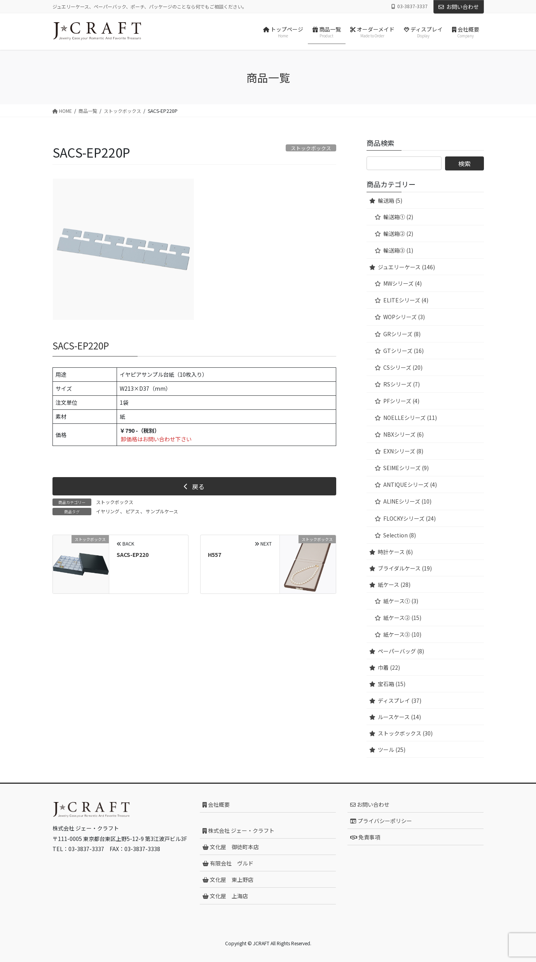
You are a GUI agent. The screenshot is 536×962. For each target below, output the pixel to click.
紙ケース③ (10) (402, 634)
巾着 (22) (389, 667)
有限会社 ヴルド (228, 863)
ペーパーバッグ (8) (401, 651)
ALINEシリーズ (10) (407, 501)
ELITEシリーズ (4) (405, 300)
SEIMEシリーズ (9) (406, 468)
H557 (214, 554)
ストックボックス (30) (405, 733)
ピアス (133, 511)
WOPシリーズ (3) (404, 317)
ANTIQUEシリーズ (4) (410, 484)
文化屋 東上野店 (228, 879)
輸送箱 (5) (390, 200)
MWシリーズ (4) (402, 283)
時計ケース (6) (395, 552)
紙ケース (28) (394, 584)
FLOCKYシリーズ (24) (409, 518)
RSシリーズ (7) (401, 384)
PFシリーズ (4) (401, 401)
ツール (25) (391, 749)
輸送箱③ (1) (398, 250)
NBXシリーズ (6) (403, 434)
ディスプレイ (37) (399, 700)
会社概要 (216, 804)
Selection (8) (399, 535)
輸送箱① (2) (398, 217)
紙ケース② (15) (402, 617)
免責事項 (365, 837)
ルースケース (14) (399, 717)
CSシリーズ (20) (403, 367)
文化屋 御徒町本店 (231, 847)
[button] (194, 486)
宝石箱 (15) (391, 684)
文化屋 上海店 (225, 896)
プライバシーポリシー (381, 821)
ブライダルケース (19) (405, 568)
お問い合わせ (458, 7)
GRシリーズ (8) (402, 334)
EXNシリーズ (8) (403, 451)
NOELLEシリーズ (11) (410, 417)
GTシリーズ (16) (403, 351)
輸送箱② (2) (398, 233)
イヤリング (107, 511)
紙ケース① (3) (400, 601)
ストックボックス (114, 502)
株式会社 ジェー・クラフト (238, 830)
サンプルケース (162, 511)
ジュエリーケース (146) (406, 267)
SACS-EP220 (132, 554)
